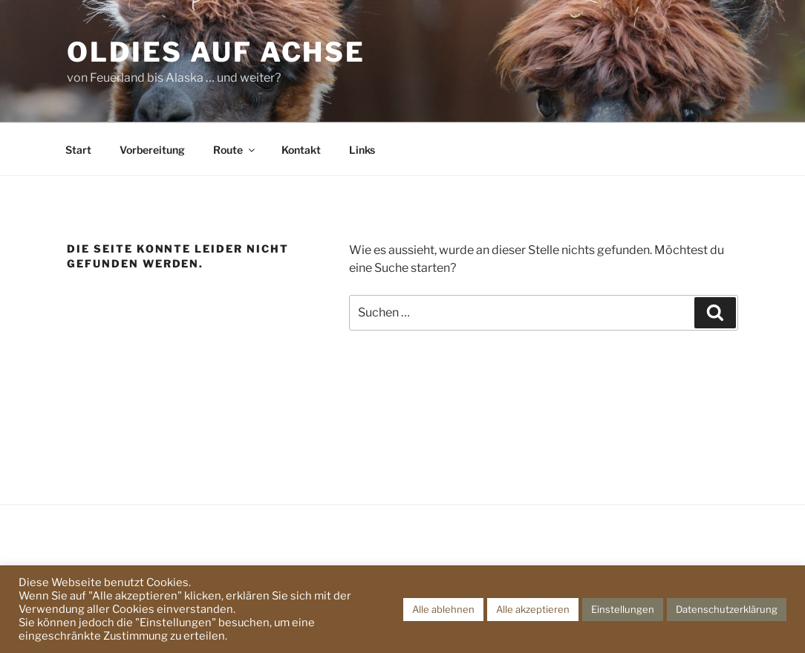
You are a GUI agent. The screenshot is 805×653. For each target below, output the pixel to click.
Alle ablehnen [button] (443, 609)
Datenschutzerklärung (727, 609)
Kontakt (301, 149)
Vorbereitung (152, 149)
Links (362, 149)
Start (78, 149)
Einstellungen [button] (622, 609)
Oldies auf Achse (216, 52)
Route (235, 149)
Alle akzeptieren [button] (533, 609)
